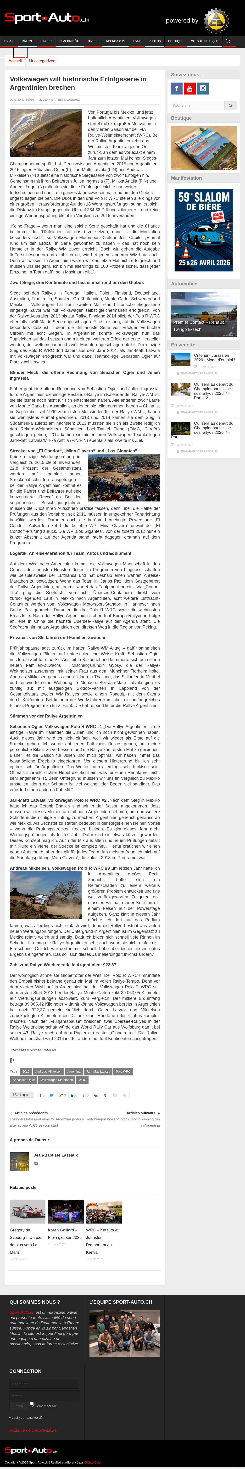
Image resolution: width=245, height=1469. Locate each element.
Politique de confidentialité (33, 1430)
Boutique (176, 43)
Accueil (16, 61)
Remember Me (46, 1406)
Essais (9, 43)
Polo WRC (123, 1071)
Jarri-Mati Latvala (98, 1071)
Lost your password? (27, 1418)
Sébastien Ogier (24, 1080)
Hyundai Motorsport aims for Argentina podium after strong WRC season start (47, 1119)
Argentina (74, 1071)
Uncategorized (46, 61)
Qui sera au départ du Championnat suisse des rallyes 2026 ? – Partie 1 (202, 430)
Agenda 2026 (115, 43)
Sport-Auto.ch (22, 1312)
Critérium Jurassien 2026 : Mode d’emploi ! (214, 357)
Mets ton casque (204, 43)
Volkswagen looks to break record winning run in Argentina (122, 1119)
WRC (82, 1080)
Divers (93, 43)
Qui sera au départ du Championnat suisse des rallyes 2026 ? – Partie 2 (213, 391)
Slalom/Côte (70, 43)
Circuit (46, 43)
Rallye (27, 43)
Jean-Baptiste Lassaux (61, 99)
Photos (154, 43)
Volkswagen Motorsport (57, 1080)
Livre (137, 43)
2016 (25, 1071)
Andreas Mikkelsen (48, 1071)
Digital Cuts (92, 1462)
